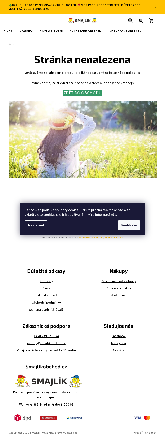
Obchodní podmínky (46, 302)
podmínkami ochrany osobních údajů (101, 237)
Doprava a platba (119, 288)
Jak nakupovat (46, 295)
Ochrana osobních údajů (46, 310)
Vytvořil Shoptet (144, 433)
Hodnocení (119, 295)
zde (113, 214)
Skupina (118, 350)
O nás (46, 288)
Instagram (118, 343)
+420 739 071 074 (46, 336)
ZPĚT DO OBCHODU (82, 93)
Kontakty (46, 281)
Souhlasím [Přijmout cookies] (129, 225)
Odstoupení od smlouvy (119, 281)
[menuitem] (8, 31)
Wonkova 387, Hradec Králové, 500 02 (46, 404)
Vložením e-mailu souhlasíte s (82, 237)
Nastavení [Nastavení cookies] (36, 225)
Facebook (119, 336)
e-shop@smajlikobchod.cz (46, 343)
